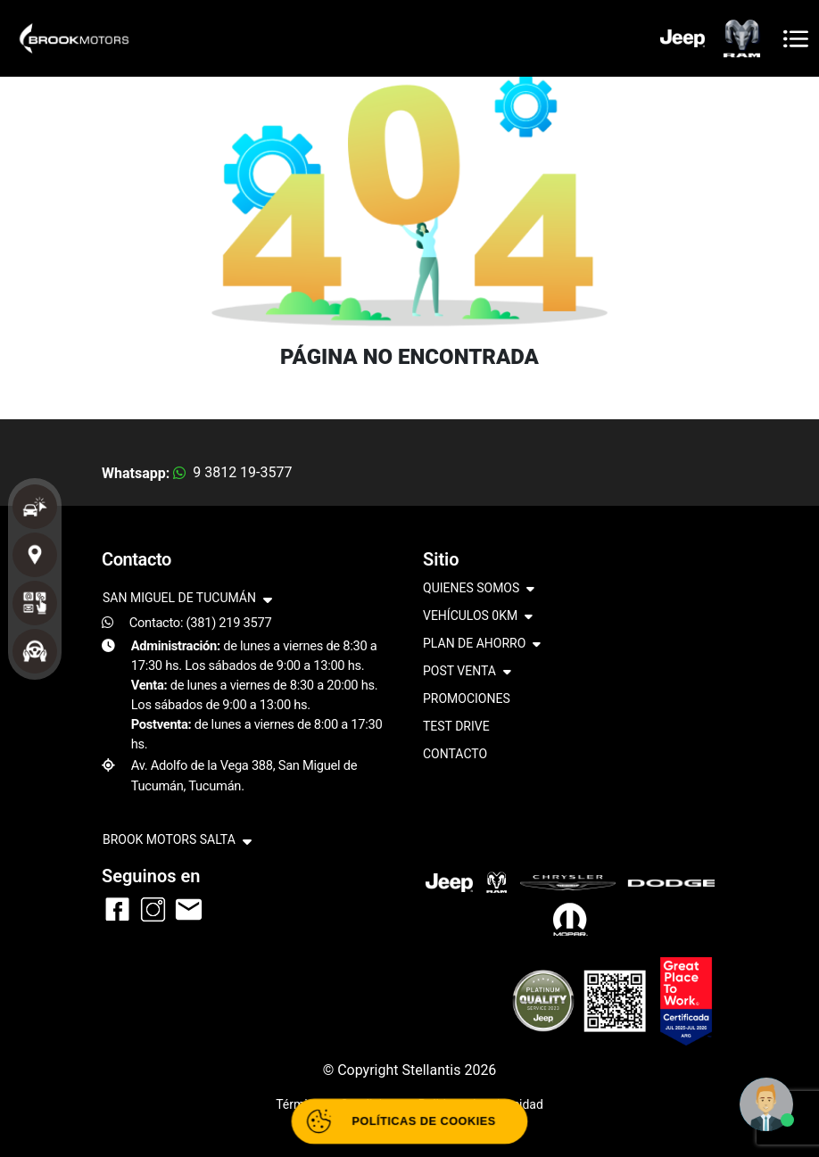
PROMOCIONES (466, 698)
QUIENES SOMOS (478, 589)
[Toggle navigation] (796, 39)
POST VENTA (467, 672)
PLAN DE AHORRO (482, 644)
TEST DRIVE (456, 726)
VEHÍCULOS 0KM (478, 616)
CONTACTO (455, 754)
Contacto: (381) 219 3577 (200, 623)
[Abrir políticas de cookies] (409, 1122)
